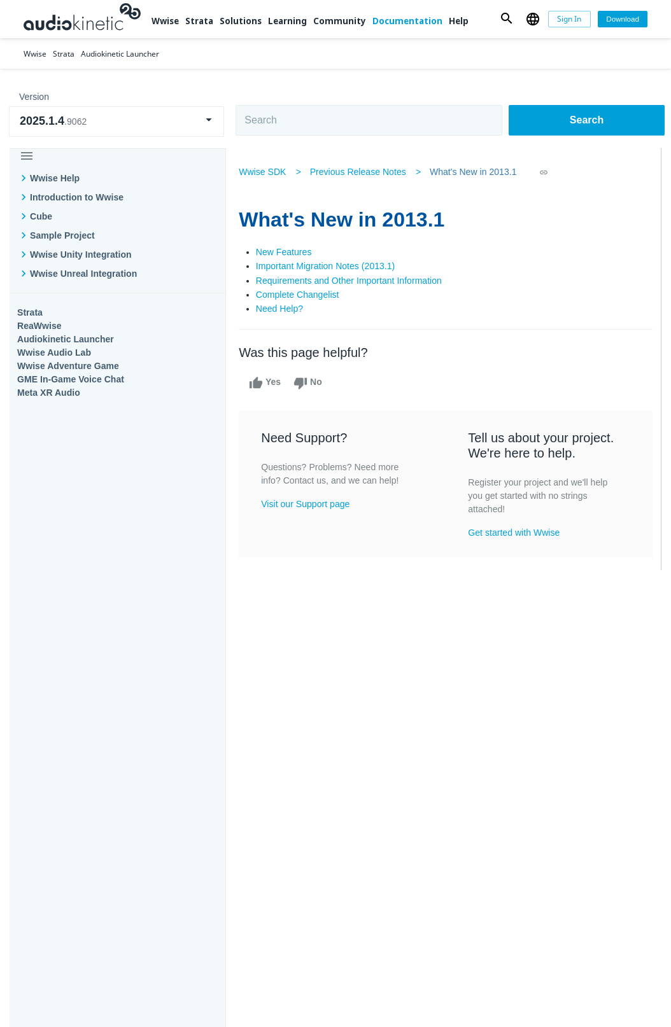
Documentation (407, 21)
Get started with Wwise (514, 532)
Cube (41, 216)
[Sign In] (569, 19)
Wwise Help (55, 178)
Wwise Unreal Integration (83, 274)
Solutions (241, 21)
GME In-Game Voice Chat (70, 379)
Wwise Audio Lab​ (54, 352)
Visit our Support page (308, 504)
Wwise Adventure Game (68, 366)
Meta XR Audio (48, 393)
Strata (199, 21)
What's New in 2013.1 (475, 172)
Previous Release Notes (360, 172)
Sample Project (62, 235)
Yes (267, 383)
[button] (506, 19)
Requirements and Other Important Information (351, 281)
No (310, 383)
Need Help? (282, 309)
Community (339, 21)
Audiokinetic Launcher (65, 339)
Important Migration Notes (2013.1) (328, 266)
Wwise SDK (264, 172)
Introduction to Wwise (77, 197)
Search (587, 120)
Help (459, 21)
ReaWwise (39, 326)
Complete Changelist (300, 295)
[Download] (622, 19)
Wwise (165, 21)
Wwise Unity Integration (81, 254)
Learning (287, 21)
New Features (286, 252)
